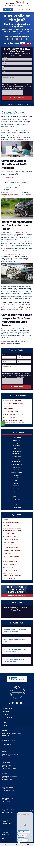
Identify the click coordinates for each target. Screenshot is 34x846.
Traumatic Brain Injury (10, 573)
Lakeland (17, 478)
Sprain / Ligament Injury (10, 570)
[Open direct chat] (30, 811)
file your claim (18, 304)
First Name (5, 57)
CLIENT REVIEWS (7, 717)
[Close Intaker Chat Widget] (33, 811)
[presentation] (12, 92)
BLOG (4, 720)
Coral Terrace (16, 456)
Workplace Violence (9, 578)
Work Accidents (8, 409)
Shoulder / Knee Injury (10, 564)
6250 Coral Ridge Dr (7, 736)
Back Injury (6, 519)
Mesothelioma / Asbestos (11, 556)
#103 (3, 738)
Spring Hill (16, 496)
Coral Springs (16, 454)
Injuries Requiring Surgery (11, 550)
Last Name (4, 61)
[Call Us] (17, 845)
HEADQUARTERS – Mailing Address (11, 733)
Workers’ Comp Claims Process (12, 420)
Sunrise (16, 502)
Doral (17, 459)
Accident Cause (14, 104)
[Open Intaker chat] (19, 842)
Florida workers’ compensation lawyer (18, 139)
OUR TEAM (6, 711)
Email (3, 66)
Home (7, 104)
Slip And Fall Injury (9, 567)
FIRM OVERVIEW (7, 709)
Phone (3, 71)
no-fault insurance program (21, 232)
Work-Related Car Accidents (12, 576)
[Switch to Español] (27, 9)
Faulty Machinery (8, 542)
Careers (5, 725)
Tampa (17, 504)
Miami (16, 480)
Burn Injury (6, 525)
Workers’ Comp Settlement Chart (13, 423)
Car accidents (5, 171)
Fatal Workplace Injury (10, 539)
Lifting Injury (7, 553)
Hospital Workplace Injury (11, 548)
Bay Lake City (17, 438)
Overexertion (7, 559)
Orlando (16, 483)
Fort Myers (16, 467)
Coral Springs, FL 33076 (8, 740)
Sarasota (17, 494)
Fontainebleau (16, 462)
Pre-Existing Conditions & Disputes (14, 406)
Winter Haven (16, 507)
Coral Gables (17, 451)
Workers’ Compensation (10, 411)
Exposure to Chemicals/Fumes (12, 531)
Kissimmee (17, 475)
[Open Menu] (28, 845)
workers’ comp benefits (11, 254)
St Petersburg (16, 499)
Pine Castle (16, 486)
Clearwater (16, 448)
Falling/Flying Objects (10, 536)
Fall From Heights (8, 533)
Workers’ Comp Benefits (10, 417)
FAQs (4, 723)
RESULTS (5, 714)
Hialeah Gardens (16, 472)
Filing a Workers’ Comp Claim (12, 400)
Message (4, 75)
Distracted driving (9, 177)
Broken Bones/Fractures (11, 522)
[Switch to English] (21, 9)
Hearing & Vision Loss (10, 545)
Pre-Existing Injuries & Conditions (13, 403)
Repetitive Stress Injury (10, 562)
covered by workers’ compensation (10, 194)
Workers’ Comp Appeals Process (13, 414)
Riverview (17, 491)
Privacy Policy (20, 88)
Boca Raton (16, 440)
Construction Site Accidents (12, 528)
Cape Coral (16, 446)
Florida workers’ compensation (13, 242)
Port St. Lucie (17, 488)
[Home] (5, 845)
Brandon (17, 443)
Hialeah (16, 470)
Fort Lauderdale (16, 464)
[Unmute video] (25, 824)
